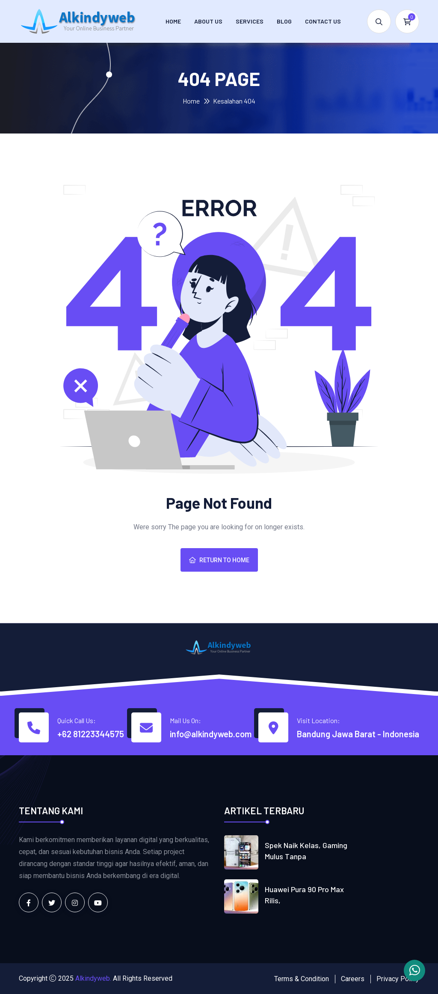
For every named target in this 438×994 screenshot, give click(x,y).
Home (173, 21)
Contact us (323, 21)
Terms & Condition (301, 979)
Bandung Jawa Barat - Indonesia (358, 734)
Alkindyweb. (93, 978)
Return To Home (219, 560)
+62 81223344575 (90, 734)
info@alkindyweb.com (211, 734)
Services (249, 21)
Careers (352, 979)
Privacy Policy (397, 979)
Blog (284, 21)
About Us (208, 21)
